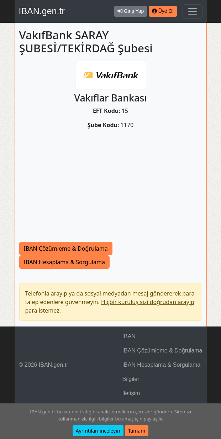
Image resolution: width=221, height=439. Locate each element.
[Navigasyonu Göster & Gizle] (192, 11)
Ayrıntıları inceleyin (98, 430)
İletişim (131, 393)
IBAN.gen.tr (42, 11)
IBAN (129, 336)
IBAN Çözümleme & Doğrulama (66, 248)
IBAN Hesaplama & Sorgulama (64, 262)
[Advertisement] (110, 188)
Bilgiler (131, 379)
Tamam (137, 430)
